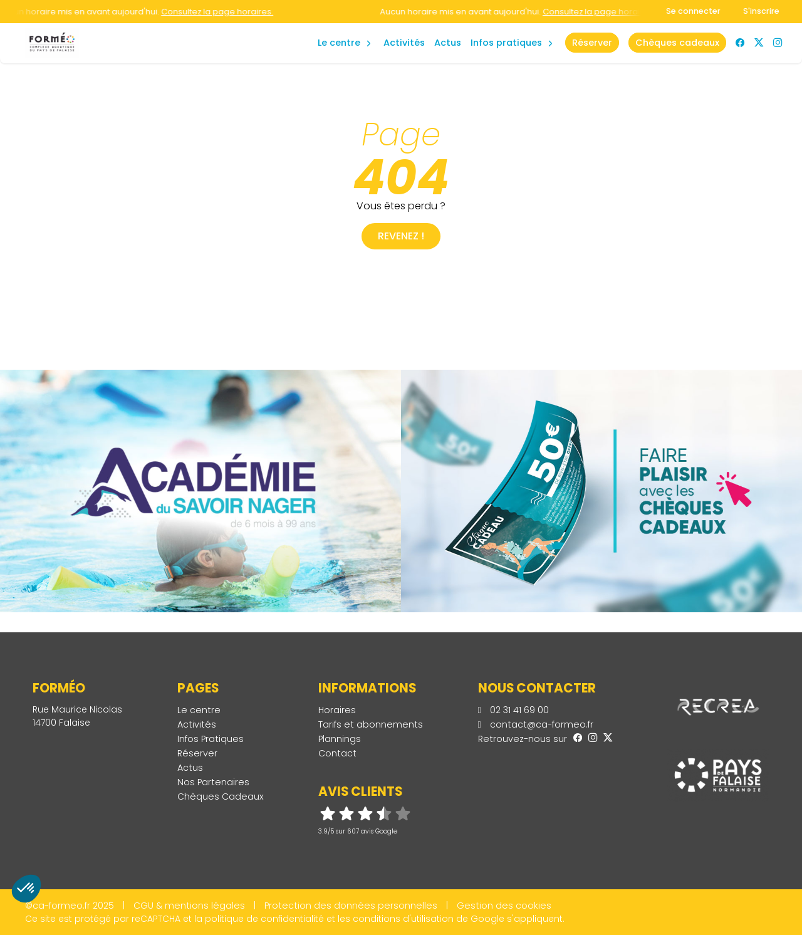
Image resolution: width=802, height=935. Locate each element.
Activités (404, 42)
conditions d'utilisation (403, 918)
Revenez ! (401, 236)
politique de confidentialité (264, 918)
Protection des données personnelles (350, 905)
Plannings (339, 739)
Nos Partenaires (213, 782)
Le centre (199, 710)
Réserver (197, 753)
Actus (447, 42)
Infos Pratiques (506, 42)
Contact (337, 753)
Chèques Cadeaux (220, 796)
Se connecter (693, 11)
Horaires (337, 710)
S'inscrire (761, 11)
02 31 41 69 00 (513, 710)
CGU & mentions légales (189, 905)
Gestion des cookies (504, 905)
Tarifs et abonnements (370, 724)
